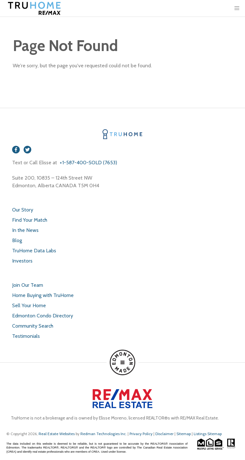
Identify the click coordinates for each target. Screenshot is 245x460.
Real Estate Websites (57, 433)
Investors (22, 261)
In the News (25, 230)
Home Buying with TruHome (43, 295)
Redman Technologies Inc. (104, 433)
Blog (17, 240)
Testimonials (26, 336)
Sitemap (183, 433)
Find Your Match (29, 220)
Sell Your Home (29, 305)
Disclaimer (164, 433)
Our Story (22, 210)
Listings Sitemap (208, 433)
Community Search (32, 326)
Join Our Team (27, 285)
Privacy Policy (141, 433)
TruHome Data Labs (34, 251)
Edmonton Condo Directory (42, 316)
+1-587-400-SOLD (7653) (87, 163)
